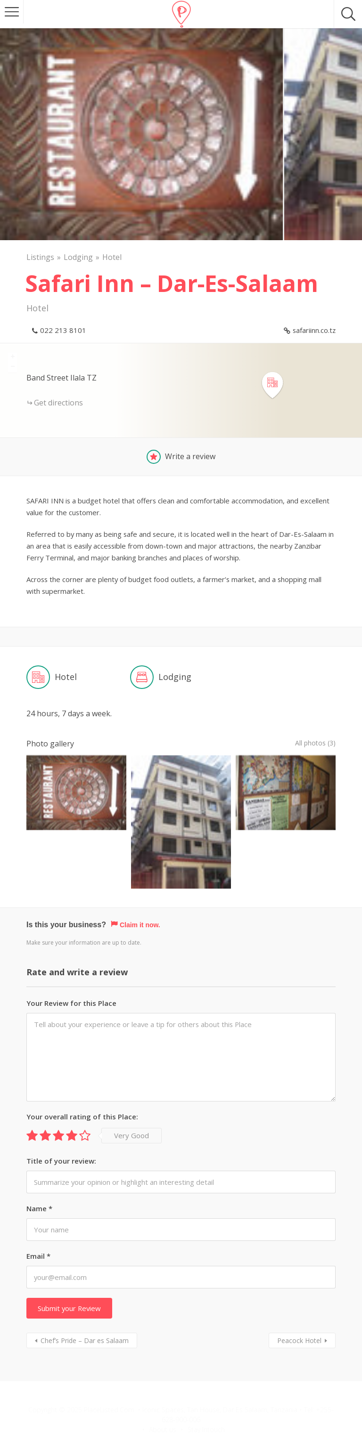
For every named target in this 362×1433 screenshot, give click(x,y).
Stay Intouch (206, 1395)
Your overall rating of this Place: (82, 1082)
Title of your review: (61, 1126)
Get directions (58, 402)
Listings (40, 257)
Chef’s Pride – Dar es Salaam (85, 1306)
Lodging (78, 257)
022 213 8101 (63, 330)
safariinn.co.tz (314, 330)
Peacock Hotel (299, 1306)
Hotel (112, 257)
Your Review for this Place (71, 968)
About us (162, 1395)
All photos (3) (312, 743)
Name (39, 1174)
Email (38, 1221)
